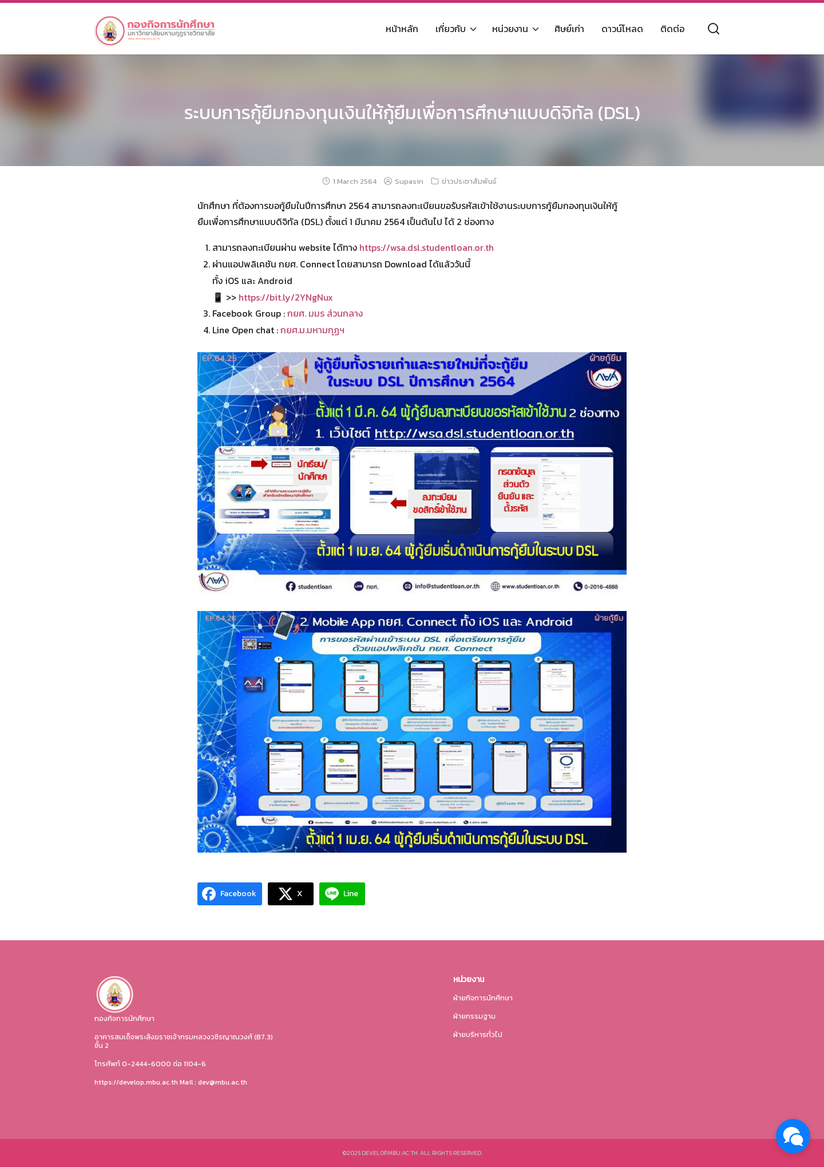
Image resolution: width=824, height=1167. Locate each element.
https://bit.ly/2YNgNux (284, 297)
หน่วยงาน (510, 29)
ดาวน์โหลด (622, 29)
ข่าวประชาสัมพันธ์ (469, 181)
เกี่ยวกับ (450, 29)
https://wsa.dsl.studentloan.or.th (426, 247)
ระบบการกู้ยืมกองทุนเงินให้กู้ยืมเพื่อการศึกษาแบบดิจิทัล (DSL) (412, 113)
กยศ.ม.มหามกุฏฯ (312, 330)
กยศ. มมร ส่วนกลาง (325, 313)
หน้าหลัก (402, 29)
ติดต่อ (672, 29)
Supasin (409, 181)
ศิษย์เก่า (569, 29)
